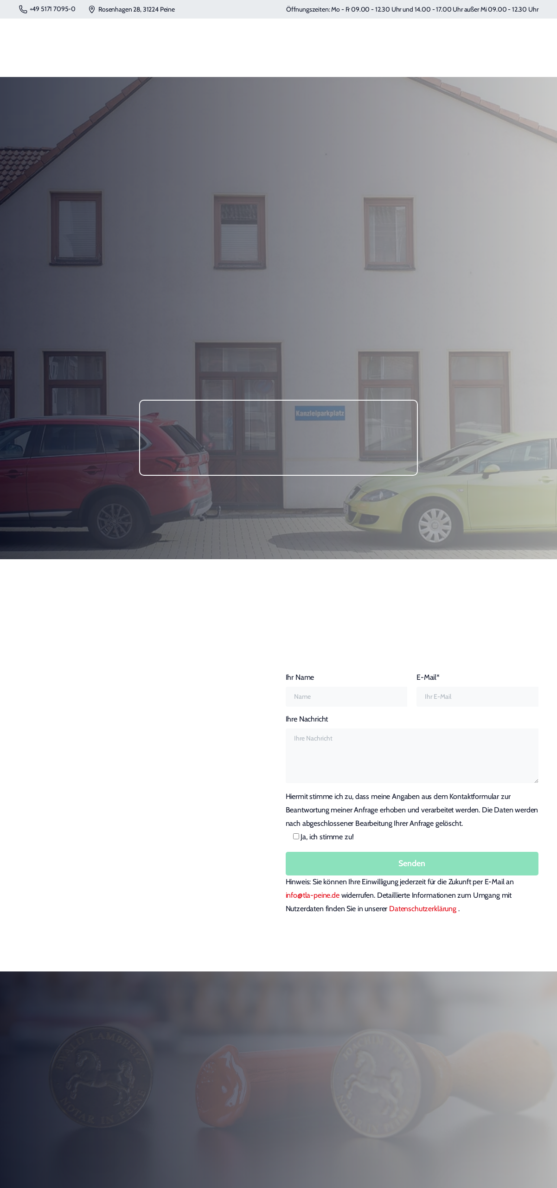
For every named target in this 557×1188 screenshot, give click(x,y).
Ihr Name (347, 690)
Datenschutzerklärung (423, 908)
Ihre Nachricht (412, 749)
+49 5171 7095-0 (47, 9)
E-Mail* (477, 690)
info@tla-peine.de (312, 895)
